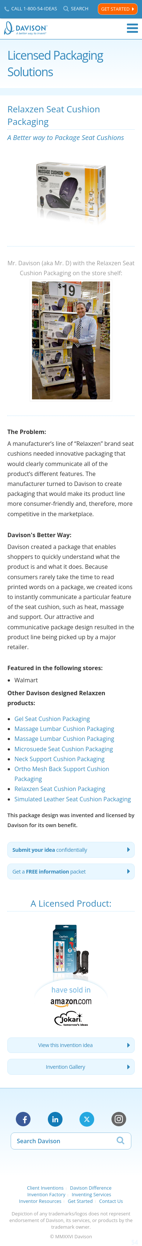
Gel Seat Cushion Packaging (52, 719)
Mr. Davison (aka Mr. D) (39, 263)
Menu (132, 28)
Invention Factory (46, 1194)
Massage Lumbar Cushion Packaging (64, 729)
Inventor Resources (40, 1201)
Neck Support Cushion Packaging (59, 759)
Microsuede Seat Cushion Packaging (63, 749)
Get (49, 871)
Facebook (23, 1119)
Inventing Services (91, 1194)
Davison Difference (90, 1187)
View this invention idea (65, 1045)
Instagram (118, 1119)
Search (80, 9)
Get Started (115, 9)
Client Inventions (45, 1187)
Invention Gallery (65, 1066)
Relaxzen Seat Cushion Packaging (59, 789)
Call (34, 8)
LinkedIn (55, 1119)
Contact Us (111, 1201)
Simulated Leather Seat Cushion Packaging (72, 799)
